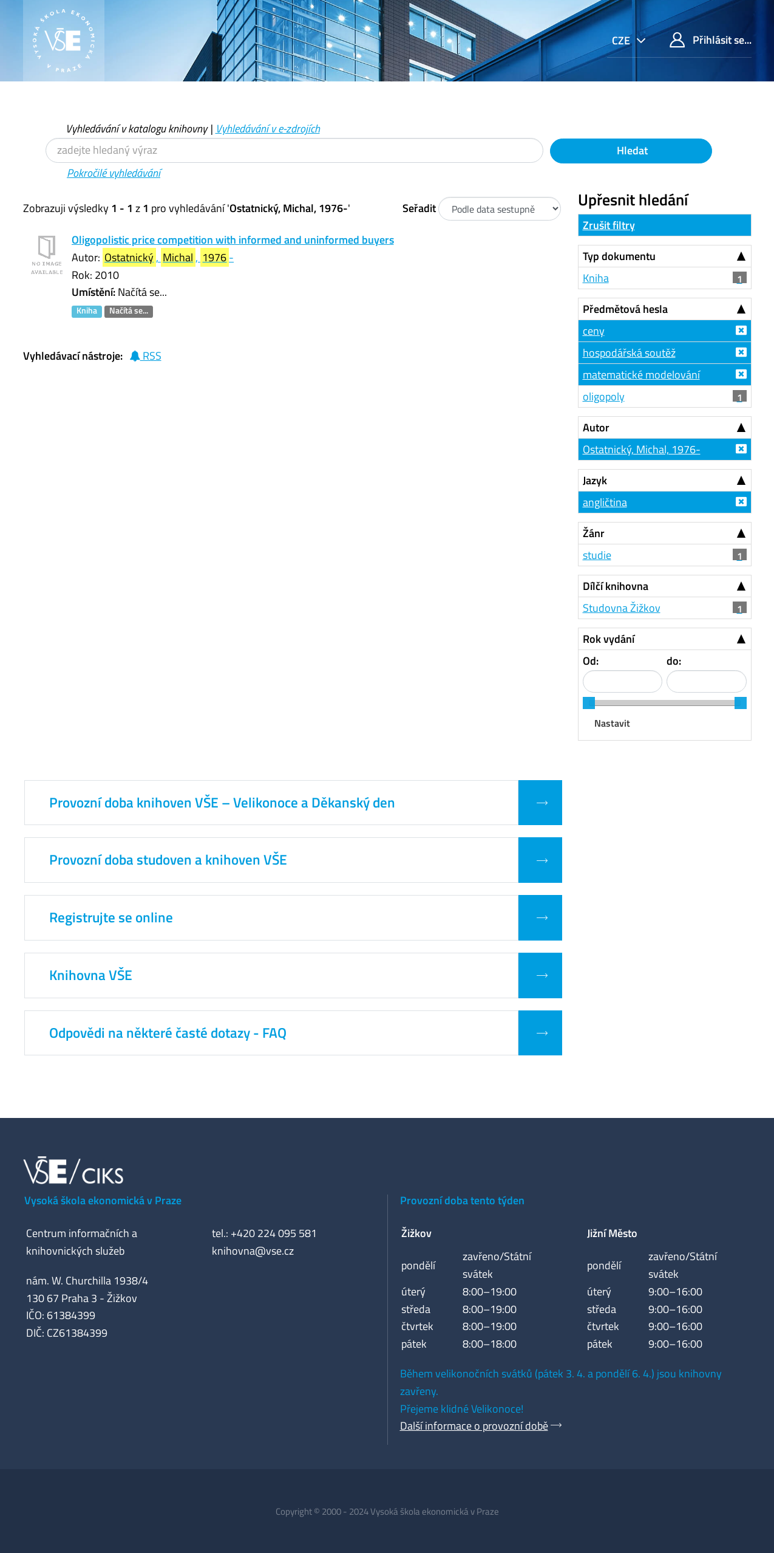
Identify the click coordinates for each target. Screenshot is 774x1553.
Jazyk (595, 480)
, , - (168, 257)
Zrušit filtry (609, 225)
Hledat (631, 150)
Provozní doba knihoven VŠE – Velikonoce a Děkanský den (222, 802)
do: (674, 660)
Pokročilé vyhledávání (113, 173)
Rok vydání (608, 639)
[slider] (589, 703)
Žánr (594, 533)
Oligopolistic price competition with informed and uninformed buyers (233, 239)
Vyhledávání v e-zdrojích (268, 128)
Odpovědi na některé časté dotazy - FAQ (168, 1033)
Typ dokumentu (619, 256)
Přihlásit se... (711, 40)
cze (622, 40)
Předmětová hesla (625, 309)
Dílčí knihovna (615, 586)
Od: (591, 660)
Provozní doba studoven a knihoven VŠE (168, 859)
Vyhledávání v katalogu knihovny (136, 128)
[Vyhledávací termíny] (294, 150)
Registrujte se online (111, 917)
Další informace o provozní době (474, 1426)
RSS (145, 356)
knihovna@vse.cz (253, 1251)
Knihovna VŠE (90, 975)
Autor (596, 427)
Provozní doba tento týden (462, 1200)
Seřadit (419, 208)
